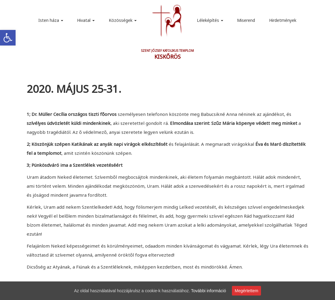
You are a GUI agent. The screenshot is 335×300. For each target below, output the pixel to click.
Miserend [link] (246, 20)
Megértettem (246, 290)
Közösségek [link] (123, 20)
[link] (8, 38)
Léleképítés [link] (210, 20)
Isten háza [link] (50, 20)
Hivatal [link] (86, 20)
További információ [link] (208, 290)
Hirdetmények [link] (282, 20)
